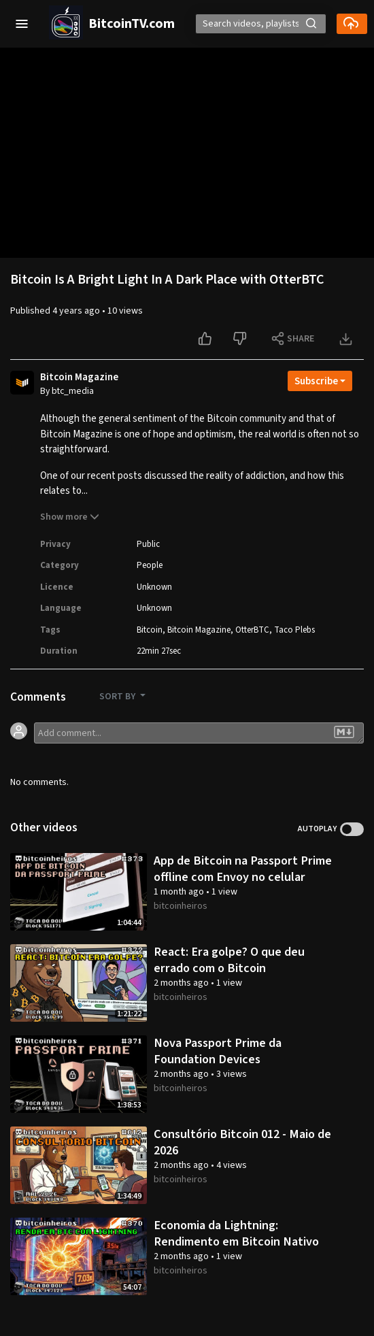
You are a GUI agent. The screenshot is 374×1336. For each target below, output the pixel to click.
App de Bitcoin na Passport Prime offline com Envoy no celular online (243, 876)
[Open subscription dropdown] (320, 381)
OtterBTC (252, 630)
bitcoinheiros (180, 906)
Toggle (352, 829)
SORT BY (118, 696)
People (150, 565)
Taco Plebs (294, 630)
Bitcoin (150, 630)
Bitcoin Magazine (79, 377)
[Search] (260, 24)
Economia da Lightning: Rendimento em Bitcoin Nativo (236, 1233)
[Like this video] (206, 339)
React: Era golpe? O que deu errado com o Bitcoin (229, 960)
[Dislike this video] (241, 339)
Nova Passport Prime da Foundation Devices (218, 1051)
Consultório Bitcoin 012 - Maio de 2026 (242, 1142)
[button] (22, 24)
